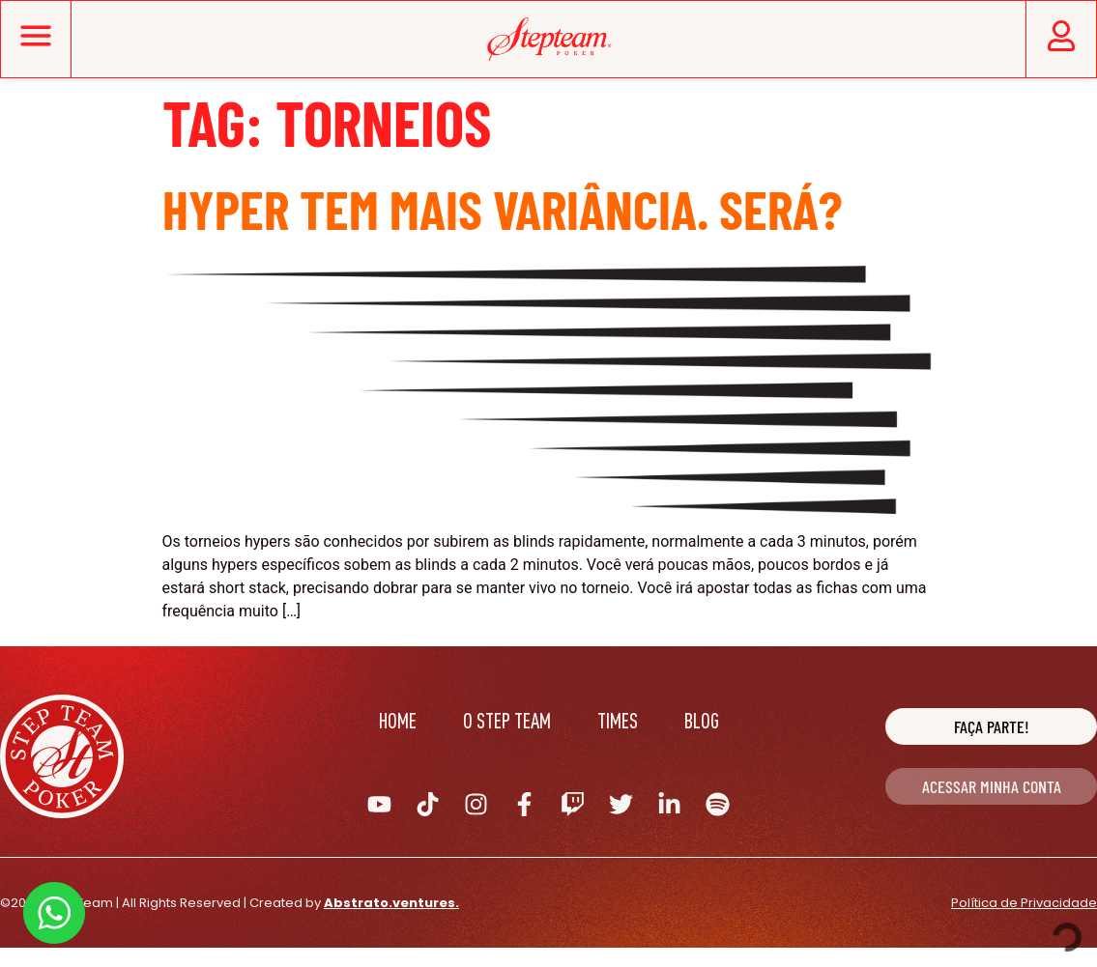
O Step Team (507, 720)
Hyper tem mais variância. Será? (502, 208)
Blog (701, 720)
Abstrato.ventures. (391, 903)
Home (398, 720)
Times (617, 720)
